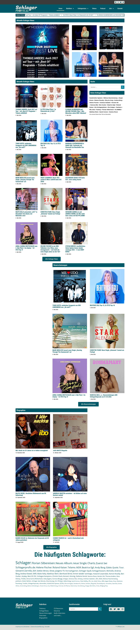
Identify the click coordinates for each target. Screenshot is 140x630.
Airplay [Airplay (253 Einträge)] (24, 576)
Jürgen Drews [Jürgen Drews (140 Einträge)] (108, 581)
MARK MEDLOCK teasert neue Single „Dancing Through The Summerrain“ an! (25, 179)
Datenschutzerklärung (37, 626)
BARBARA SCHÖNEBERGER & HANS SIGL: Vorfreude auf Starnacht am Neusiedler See (74, 145)
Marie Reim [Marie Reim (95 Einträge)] (92, 586)
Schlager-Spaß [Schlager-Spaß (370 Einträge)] (85, 571)
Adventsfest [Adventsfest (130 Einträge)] (42, 583)
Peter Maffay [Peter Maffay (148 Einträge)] (84, 581)
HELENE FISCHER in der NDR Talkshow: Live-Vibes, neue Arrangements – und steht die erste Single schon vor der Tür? (50, 249)
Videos (94, 8)
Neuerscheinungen (45, 613)
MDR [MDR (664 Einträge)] (78, 567)
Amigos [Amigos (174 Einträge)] (65, 579)
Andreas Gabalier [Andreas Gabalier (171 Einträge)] (89, 579)
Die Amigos (111, 107)
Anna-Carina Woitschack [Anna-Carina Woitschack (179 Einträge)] (34, 579)
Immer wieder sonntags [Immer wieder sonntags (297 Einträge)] (82, 573)
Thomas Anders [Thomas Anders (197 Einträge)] (110, 576)
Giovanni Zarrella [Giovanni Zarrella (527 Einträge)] (24, 570)
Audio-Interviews (59, 613)
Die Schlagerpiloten (101, 107)
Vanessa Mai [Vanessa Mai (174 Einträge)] (73, 579)
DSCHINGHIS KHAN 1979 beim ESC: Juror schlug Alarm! (75, 179)
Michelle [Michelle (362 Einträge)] (110, 571)
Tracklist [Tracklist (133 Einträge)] (25, 583)
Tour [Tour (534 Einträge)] (121, 567)
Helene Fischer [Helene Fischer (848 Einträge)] (44, 567)
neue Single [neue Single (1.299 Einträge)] (80, 563)
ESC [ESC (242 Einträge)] (35, 576)
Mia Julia (92, 109)
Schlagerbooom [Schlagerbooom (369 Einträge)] (99, 571)
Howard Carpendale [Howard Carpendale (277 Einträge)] (100, 574)
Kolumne (57, 611)
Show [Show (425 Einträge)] (51, 570)
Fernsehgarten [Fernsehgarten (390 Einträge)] (71, 570)
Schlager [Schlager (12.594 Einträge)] (23, 562)
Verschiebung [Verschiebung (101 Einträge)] (81, 586)
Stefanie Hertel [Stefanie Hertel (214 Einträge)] (81, 576)
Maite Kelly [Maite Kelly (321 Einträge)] (41, 573)
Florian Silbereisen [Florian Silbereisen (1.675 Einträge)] (43, 563)
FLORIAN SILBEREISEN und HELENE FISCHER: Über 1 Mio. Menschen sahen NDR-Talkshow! (75, 111)
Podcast (102, 8)
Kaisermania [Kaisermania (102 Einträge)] (74, 586)
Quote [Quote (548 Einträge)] (115, 567)
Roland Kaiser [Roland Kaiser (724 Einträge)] (60, 567)
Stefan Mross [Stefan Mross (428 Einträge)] (43, 570)
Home (60, 8)
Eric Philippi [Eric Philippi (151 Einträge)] (59, 581)
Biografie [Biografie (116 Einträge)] (93, 583)
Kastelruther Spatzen (95, 98)
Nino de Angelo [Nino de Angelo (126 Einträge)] (69, 583)
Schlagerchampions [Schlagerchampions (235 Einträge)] (44, 576)
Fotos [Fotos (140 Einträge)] (99, 581)
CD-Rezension (58, 608)
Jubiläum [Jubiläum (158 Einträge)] (18, 581)
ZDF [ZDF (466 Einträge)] (34, 570)
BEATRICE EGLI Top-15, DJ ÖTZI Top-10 (102, 305)
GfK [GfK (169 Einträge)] (97, 579)
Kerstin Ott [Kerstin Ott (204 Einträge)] (101, 576)
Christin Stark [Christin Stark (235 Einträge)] (57, 576)
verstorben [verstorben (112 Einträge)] (109, 583)
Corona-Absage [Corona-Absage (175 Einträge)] (57, 579)
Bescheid (108, 114)
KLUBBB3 (118, 109)
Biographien (43, 618)
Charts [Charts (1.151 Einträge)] (91, 563)
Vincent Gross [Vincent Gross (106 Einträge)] (43, 586)
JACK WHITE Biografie (60, 450)
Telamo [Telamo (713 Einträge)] (71, 567)
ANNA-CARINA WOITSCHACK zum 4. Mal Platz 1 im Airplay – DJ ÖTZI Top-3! (26, 248)
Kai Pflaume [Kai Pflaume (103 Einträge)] (67, 586)
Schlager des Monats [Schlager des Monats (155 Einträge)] (39, 581)
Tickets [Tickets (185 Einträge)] (23, 579)
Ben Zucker (102, 105)
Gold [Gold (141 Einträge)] (95, 581)
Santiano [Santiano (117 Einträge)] (88, 583)
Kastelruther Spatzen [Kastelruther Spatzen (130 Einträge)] (53, 583)
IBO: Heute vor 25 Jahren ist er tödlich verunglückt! (32, 450)
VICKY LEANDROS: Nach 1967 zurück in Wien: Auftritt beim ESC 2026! (51, 179)
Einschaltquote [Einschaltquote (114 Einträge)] (101, 583)
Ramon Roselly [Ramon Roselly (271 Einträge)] (114, 574)
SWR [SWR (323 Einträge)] (34, 573)
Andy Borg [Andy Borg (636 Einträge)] (100, 567)
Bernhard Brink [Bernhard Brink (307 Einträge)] (66, 573)
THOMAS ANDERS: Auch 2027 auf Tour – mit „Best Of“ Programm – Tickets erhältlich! (43, 15)
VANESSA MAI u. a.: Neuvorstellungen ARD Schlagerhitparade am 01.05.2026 (103, 396)
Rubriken (70, 8)
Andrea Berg (118, 100)
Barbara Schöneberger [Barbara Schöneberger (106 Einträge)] (33, 586)
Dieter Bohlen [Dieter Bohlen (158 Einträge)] (26, 581)
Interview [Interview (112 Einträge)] (114, 583)
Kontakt (120, 8)
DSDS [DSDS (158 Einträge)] (100, 579)
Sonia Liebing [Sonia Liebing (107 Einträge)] (23, 586)
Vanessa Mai (94, 105)
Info (111, 8)
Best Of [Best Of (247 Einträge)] (30, 576)
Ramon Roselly (99, 100)
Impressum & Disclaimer (23, 626)
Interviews (42, 615)
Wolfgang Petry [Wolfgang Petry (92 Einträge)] (104, 586)
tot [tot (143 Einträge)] (92, 581)
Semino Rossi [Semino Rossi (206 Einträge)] (92, 576)
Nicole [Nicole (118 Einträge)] (83, 583)
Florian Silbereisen (108, 109)
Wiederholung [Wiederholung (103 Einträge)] (54, 586)
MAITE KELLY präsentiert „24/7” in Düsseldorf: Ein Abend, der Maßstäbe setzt (26, 214)
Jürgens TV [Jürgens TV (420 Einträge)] (60, 570)
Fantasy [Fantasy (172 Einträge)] (80, 579)
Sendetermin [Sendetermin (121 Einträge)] (77, 583)
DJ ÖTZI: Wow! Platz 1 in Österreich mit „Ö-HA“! (89, 15)
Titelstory (42, 608)
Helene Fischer (94, 102)
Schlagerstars (83, 8)
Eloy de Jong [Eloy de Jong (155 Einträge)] (50, 581)
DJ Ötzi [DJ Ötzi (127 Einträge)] (62, 583)
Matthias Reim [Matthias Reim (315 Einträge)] (53, 573)
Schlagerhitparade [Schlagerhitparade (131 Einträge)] (33, 583)
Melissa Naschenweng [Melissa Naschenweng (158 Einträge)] (110, 579)
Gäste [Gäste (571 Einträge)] (109, 567)
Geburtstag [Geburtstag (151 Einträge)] (67, 581)
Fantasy (98, 109)
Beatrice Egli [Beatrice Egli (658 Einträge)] (88, 567)
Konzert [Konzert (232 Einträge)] (66, 576)
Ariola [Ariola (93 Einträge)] (97, 586)
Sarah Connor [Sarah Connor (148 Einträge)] (76, 581)
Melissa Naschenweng (110, 98)
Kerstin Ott (115, 102)
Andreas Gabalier (105, 102)
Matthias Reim (93, 112)
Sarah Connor (103, 112)
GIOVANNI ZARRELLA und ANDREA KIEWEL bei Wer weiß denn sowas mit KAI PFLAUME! (75, 214)
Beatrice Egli (111, 105)
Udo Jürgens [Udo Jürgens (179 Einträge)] (47, 579)
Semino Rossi (113, 112)
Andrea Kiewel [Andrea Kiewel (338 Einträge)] (26, 573)
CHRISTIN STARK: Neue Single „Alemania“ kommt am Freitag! (50, 213)
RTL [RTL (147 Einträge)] (90, 581)
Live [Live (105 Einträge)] (49, 586)
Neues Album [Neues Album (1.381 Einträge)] (64, 563)
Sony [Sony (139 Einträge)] (114, 581)
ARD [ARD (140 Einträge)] (103, 581)
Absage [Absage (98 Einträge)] (87, 586)
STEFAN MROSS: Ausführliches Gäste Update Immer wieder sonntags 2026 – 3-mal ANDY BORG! (75, 249)
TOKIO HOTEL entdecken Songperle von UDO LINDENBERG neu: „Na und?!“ (26, 145)
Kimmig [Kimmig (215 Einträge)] (72, 576)
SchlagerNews (44, 611)
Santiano (119, 107)
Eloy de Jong (109, 100)
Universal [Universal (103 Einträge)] (60, 586)
